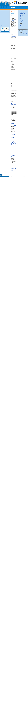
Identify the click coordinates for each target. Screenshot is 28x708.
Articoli (20, 18)
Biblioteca (21, 16)
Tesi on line (21, 20)
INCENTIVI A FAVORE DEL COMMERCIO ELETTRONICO (13, 124)
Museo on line (21, 15)
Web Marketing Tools (13, 36)
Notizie (20, 28)
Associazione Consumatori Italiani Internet (13, 104)
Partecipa (20, 23)
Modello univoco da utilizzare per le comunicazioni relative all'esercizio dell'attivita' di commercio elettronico (14, 135)
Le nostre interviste (22, 14)
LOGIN (20, 26)
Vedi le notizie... (25, 33)
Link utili (2, 11)
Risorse (21, 19)
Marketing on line (13, 94)
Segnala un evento (22, 25)
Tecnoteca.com (24, 5)
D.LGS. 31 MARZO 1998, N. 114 (13, 156)
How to (20, 17)
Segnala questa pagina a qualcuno (13, 169)
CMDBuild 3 (21, 32)
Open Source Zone (22, 13)
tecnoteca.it (13, 12)
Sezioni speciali (22, 12)
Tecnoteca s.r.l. (20, 176)
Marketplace (21, 21)
